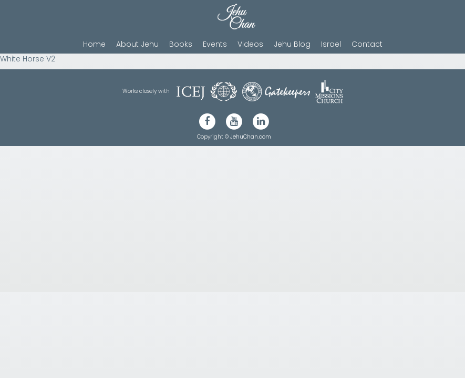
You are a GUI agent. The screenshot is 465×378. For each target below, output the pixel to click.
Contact (367, 44)
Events (215, 44)
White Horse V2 (27, 59)
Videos (250, 44)
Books (180, 44)
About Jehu (137, 44)
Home (94, 44)
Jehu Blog (292, 44)
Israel (331, 44)
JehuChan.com (250, 137)
